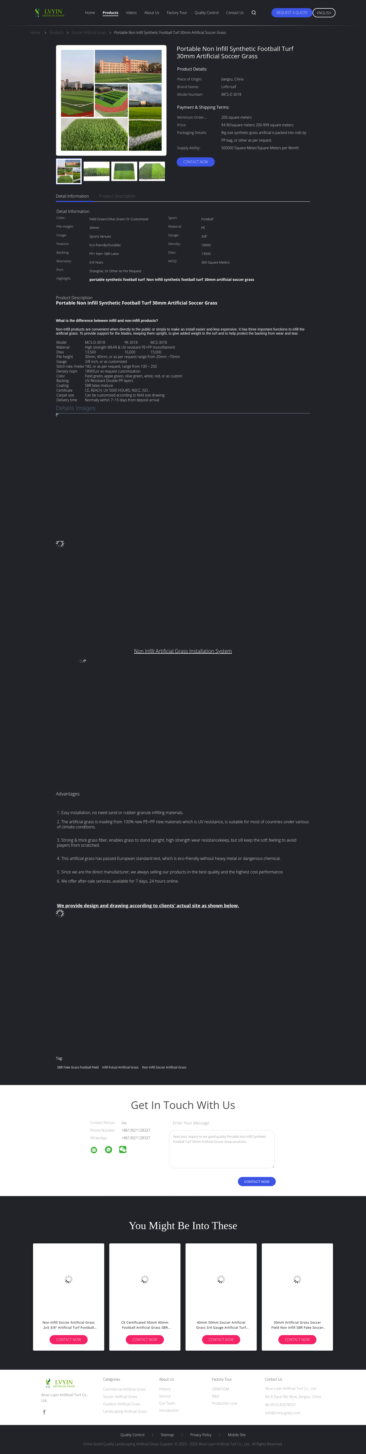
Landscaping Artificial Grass (125, 1411)
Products (110, 12)
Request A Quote (292, 12)
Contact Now (195, 161)
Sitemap (167, 1435)
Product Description (117, 196)
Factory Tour (177, 12)
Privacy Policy (200, 1435)
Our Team (167, 1403)
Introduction (169, 1410)
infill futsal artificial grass (120, 1067)
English (324, 12)
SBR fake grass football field (78, 1067)
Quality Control (207, 12)
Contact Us (235, 12)
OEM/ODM (220, 1389)
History (165, 1389)
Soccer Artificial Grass (120, 1396)
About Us (151, 12)
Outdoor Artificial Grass (122, 1404)
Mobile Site (237, 1435)
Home (90, 12)
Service (165, 1396)
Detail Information (72, 196)
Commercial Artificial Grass (124, 1389)
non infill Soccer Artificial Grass (164, 1067)
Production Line (224, 1403)
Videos (131, 12)
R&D (215, 1396)
